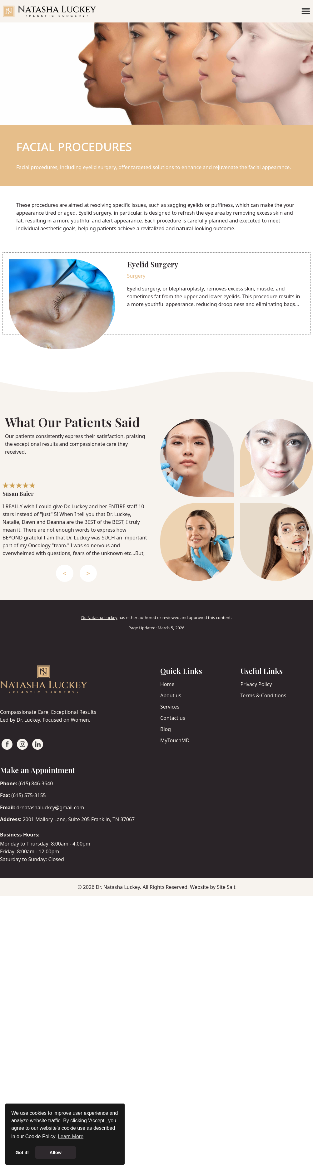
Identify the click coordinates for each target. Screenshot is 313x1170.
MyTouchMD (175, 740)
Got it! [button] (22, 1152)
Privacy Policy (256, 684)
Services (169, 706)
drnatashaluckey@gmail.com (50, 807)
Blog (165, 729)
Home (167, 684)
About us (170, 695)
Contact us (172, 717)
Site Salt (226, 887)
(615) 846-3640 (35, 783)
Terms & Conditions (263, 695)
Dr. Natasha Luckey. (118, 887)
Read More (149, 319)
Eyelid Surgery (152, 264)
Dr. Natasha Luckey (99, 617)
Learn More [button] (70, 1136)
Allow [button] (56, 1152)
